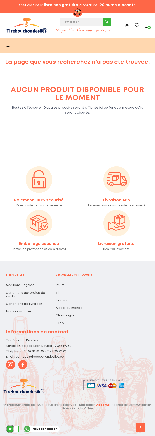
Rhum (60, 285)
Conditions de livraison (24, 304)
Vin (58, 293)
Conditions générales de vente (25, 295)
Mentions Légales (20, 285)
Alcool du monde (69, 308)
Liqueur (62, 300)
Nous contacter (18, 311)
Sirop (60, 323)
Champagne (65, 315)
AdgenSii (103, 405)
